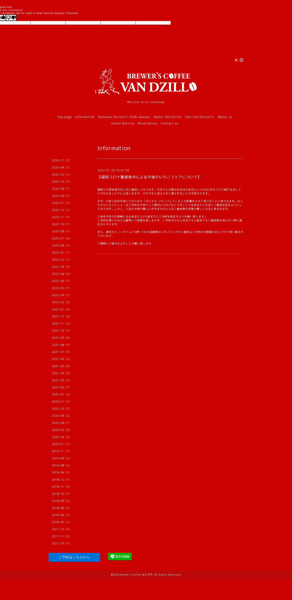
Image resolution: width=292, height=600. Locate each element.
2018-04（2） (62, 515)
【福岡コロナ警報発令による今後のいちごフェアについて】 (149, 177)
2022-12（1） (62, 259)
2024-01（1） (62, 203)
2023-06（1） (62, 245)
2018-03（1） (62, 522)
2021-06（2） (62, 359)
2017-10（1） (62, 543)
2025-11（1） (62, 160)
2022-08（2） (62, 274)
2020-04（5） (62, 437)
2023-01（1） (62, 252)
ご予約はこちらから (74, 557)
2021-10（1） (62, 330)
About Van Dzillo (167, 117)
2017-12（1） (62, 529)
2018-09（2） (62, 501)
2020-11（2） (62, 401)
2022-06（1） (62, 281)
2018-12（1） (62, 479)
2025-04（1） (62, 167)
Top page (64, 117)
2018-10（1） (62, 494)
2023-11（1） (62, 217)
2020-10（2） (62, 408)
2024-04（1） (62, 196)
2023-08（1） (62, 231)
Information (84, 117)
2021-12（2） (62, 316)
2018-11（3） (62, 487)
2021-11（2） (62, 323)
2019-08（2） (62, 465)
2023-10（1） (62, 224)
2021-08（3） (62, 345)
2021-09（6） (62, 338)
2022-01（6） (62, 309)
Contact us (169, 123)
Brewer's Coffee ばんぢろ (136, 574)
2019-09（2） (62, 458)
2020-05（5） (62, 430)
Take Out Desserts (199, 117)
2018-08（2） (62, 508)
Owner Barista (122, 123)
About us (225, 117)
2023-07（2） (62, 238)
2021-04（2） (62, 373)
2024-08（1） (62, 189)
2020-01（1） (62, 444)
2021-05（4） (62, 366)
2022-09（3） (62, 267)
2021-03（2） (62, 380)
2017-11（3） (62, 536)
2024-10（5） (62, 181)
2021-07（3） (62, 352)
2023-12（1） (62, 210)
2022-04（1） (62, 295)
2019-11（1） (62, 451)
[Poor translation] (11, 18)
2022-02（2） (62, 302)
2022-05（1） (62, 288)
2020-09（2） (62, 416)
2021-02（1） (62, 387)
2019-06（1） (62, 472)
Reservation (147, 123)
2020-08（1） (62, 423)
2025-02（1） (62, 174)
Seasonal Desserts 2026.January (124, 117)
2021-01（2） (62, 394)
